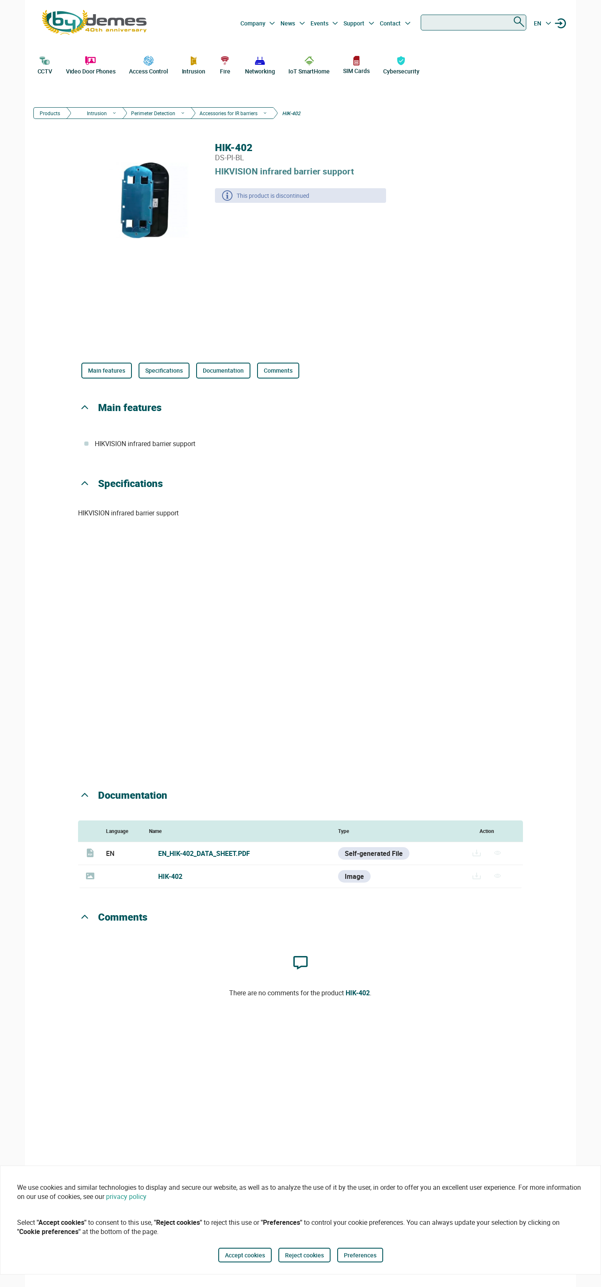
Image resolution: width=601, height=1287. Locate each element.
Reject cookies (304, 1255)
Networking (260, 64)
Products (50, 113)
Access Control (148, 64)
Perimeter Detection (153, 113)
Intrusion (193, 64)
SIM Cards (356, 64)
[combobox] (473, 22)
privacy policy (126, 1196)
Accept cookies (245, 1255)
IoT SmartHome (309, 64)
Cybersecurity (401, 64)
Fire (225, 64)
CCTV (45, 64)
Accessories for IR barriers (228, 113)
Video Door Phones (91, 64)
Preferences (360, 1255)
